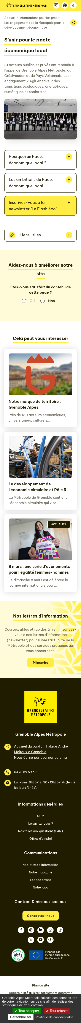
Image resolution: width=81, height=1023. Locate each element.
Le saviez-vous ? (40, 824)
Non (51, 301)
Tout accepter (27, 1011)
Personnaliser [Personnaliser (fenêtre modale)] (20, 1017)
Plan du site (40, 985)
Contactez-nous (40, 916)
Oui (32, 301)
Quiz (40, 816)
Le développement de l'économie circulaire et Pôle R (38, 487)
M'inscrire (40, 663)
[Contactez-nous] (56, 5)
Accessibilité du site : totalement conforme (40, 993)
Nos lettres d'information (40, 865)
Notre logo (40, 887)
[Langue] (65, 5)
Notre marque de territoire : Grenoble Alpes (35, 404)
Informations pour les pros (38, 18)
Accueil (10, 18)
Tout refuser (57, 1011)
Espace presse (40, 880)
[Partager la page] (73, 22)
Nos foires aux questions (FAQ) (40, 831)
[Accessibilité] (73, 5)
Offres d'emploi (40, 839)
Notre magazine (40, 872)
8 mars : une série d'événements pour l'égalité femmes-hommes (39, 569)
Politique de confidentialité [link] (54, 1017)
